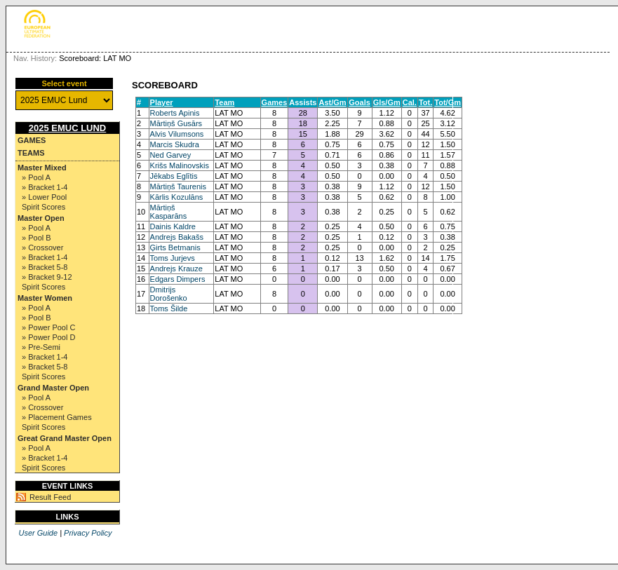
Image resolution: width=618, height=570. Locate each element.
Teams (31, 153)
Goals (359, 102)
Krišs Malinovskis (179, 165)
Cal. (410, 102)
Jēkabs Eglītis (174, 176)
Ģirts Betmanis (175, 247)
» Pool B (36, 237)
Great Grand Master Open (65, 438)
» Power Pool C (48, 327)
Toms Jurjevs (172, 258)
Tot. (425, 102)
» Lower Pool (44, 197)
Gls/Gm (387, 102)
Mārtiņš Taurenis (178, 186)
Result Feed (50, 497)
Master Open (41, 218)
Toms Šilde (169, 308)
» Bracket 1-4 (44, 187)
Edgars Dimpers (178, 279)
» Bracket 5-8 (44, 267)
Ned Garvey (171, 155)
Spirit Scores (43, 207)
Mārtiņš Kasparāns (168, 211)
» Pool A (36, 177)
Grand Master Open (53, 388)
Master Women (45, 298)
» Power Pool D (48, 337)
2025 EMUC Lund (68, 128)
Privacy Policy (88, 533)
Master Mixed (42, 167)
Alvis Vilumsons (177, 134)
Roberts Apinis (175, 113)
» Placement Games (57, 417)
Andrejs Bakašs (176, 237)
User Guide (38, 533)
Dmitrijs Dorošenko (168, 293)
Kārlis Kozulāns (176, 197)
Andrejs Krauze (176, 268)
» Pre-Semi (41, 347)
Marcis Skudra (174, 144)
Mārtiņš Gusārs (176, 123)
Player (161, 102)
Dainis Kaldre (173, 226)
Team (224, 102)
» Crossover (42, 247)
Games (32, 140)
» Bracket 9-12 (47, 277)
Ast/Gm (332, 102)
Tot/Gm (447, 102)
